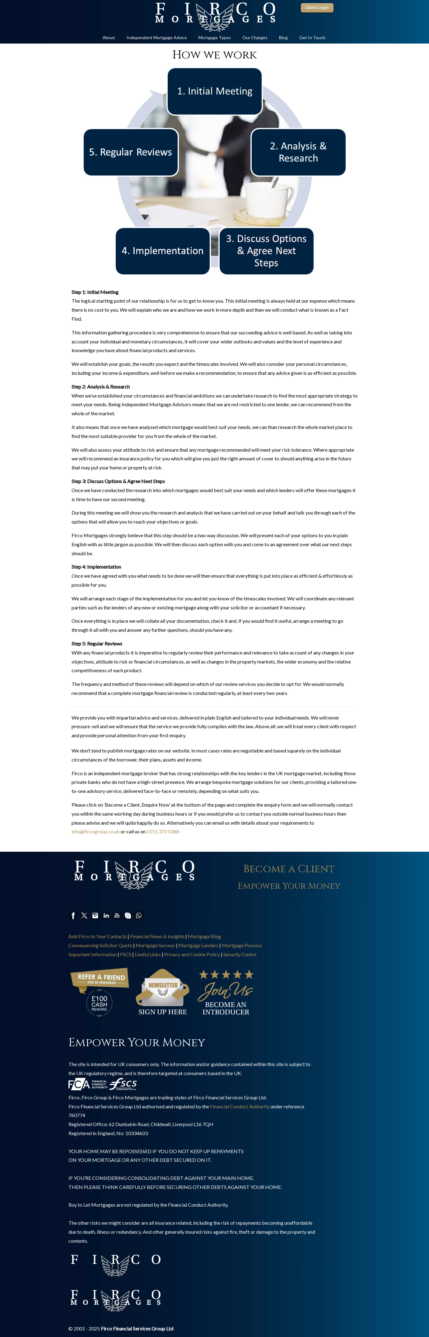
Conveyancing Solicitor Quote (100, 945)
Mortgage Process (242, 945)
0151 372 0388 (163, 831)
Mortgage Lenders (198, 945)
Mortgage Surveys (155, 945)
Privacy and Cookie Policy (192, 954)
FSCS (125, 954)
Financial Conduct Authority (240, 1106)
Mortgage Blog (204, 936)
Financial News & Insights (157, 936)
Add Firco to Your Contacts (97, 936)
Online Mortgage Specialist (214, 17)
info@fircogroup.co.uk (96, 831)
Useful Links (148, 954)
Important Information (92, 954)
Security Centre (239, 954)
